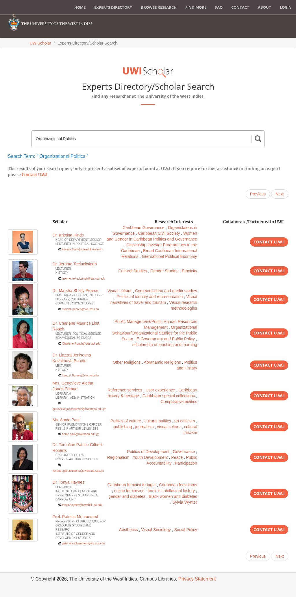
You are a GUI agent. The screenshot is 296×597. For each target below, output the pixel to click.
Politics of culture (125, 421)
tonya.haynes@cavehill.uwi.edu (82, 505)
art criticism (184, 421)
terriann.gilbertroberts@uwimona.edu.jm (78, 470)
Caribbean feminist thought (131, 485)
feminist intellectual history (171, 490)
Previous (258, 194)
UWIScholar (40, 43)
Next (279, 194)
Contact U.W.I (35, 174)
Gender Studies (164, 271)
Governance (184, 451)
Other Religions (127, 362)
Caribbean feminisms (178, 485)
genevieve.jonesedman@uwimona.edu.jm (79, 409)
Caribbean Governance (143, 227)
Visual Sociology (156, 529)
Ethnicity (189, 271)
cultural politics (158, 421)
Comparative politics (179, 401)
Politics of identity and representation (149, 296)
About (264, 7)
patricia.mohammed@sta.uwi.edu (83, 543)
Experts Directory (113, 7)
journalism (144, 426)
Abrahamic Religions (162, 362)
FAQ (219, 7)
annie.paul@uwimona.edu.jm (80, 434)
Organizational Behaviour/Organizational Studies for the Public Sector (154, 333)
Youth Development (150, 457)
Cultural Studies (132, 271)
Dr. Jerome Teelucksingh (75, 264)
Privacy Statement (197, 578)
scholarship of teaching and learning (164, 344)
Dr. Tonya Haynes (68, 482)
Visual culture (120, 291)
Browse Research (159, 7)
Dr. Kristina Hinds (68, 235)
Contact (240, 7)
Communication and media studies (166, 291)
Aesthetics (128, 529)
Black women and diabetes (173, 496)
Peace (177, 457)
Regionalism (118, 457)
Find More (195, 7)
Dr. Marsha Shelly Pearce (76, 290)
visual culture (169, 426)
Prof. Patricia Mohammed (75, 516)
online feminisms (129, 490)
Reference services (125, 390)
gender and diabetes (126, 496)
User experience (160, 390)
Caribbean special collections (169, 395)
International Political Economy (169, 256)
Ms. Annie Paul (66, 419)
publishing (123, 426)
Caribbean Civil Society (159, 233)
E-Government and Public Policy (166, 339)
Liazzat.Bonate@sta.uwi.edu (80, 375)
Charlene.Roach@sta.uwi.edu (81, 343)
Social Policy (185, 529)
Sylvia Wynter (184, 502)
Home (80, 7)
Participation (186, 463)
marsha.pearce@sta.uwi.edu (80, 309)
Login (286, 7)
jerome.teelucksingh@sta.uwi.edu (83, 278)
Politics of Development (148, 451)
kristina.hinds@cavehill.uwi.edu (82, 249)
